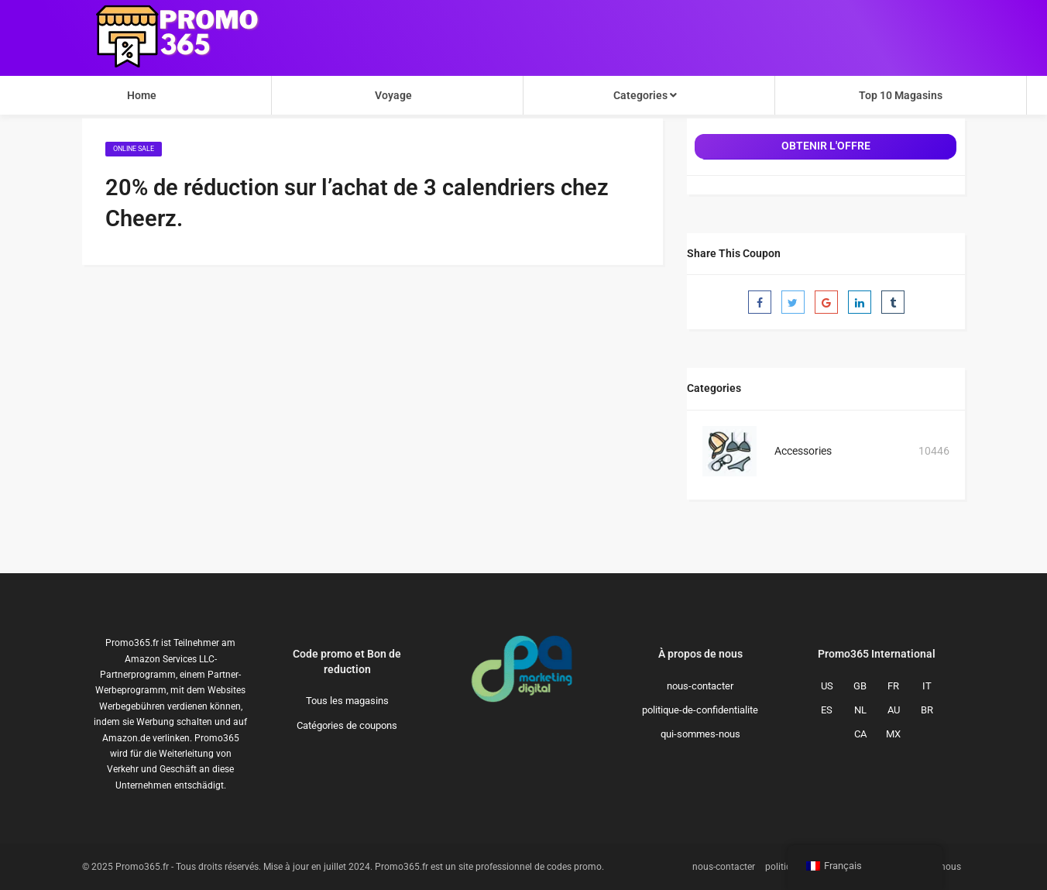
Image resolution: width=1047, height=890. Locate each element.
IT (927, 686)
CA (860, 734)
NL (860, 710)
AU (893, 710)
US (827, 686)
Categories (645, 95)
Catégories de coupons (347, 725)
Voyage (393, 95)
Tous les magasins (347, 700)
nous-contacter (700, 686)
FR (893, 686)
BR (927, 710)
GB (860, 686)
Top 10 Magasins (900, 95)
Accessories (803, 451)
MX (893, 734)
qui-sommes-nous (700, 734)
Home (141, 95)
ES (826, 710)
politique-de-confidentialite (700, 710)
